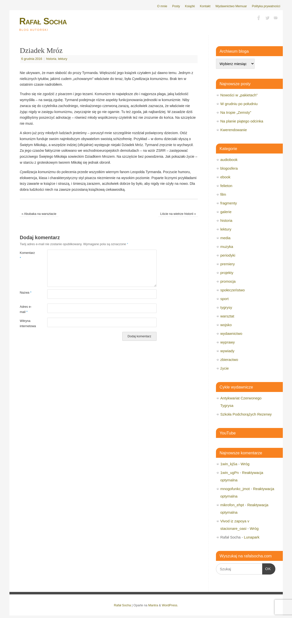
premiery (227, 264)
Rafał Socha (43, 21)
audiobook (229, 159)
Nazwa (26, 292)
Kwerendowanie (233, 130)
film (223, 194)
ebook (225, 177)
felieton (226, 186)
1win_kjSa (228, 464)
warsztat (227, 316)
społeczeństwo (232, 290)
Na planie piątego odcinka (241, 121)
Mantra (153, 605)
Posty (176, 6)
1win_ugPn (229, 472)
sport (224, 299)
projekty (227, 272)
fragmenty (228, 203)
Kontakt (205, 6)
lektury (62, 59)
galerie (226, 212)
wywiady (227, 351)
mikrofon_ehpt (232, 505)
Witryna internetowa (27, 323)
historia (51, 59)
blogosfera (229, 168)
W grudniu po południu (239, 104)
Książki (190, 6)
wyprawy (227, 342)
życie (224, 368)
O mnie (162, 6)
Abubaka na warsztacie (39, 214)
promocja (228, 281)
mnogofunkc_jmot (235, 489)
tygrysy (226, 307)
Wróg (245, 464)
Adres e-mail (26, 309)
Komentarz (27, 255)
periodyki (227, 255)
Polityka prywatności (266, 6)
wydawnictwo (231, 333)
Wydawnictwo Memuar (231, 6)
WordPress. (170, 605)
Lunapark (252, 537)
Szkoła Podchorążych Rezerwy (246, 414)
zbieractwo (229, 359)
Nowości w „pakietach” (239, 95)
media (225, 238)
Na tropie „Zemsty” (235, 112)
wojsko (226, 325)
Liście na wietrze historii (178, 214)
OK (266, 568)
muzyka (226, 246)
